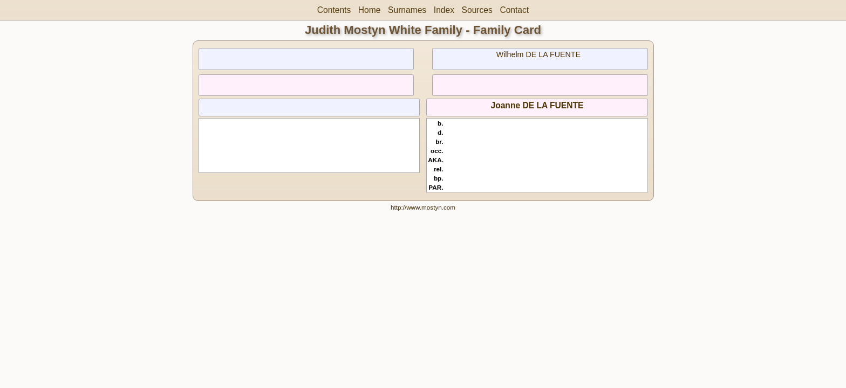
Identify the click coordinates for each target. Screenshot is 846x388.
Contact (514, 10)
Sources (477, 10)
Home (369, 10)
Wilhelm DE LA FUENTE (538, 54)
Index (444, 10)
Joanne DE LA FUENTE (537, 105)
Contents (334, 10)
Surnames (407, 10)
